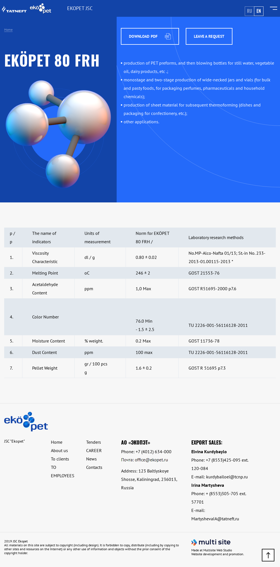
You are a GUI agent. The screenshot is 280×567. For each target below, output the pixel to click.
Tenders (93, 442)
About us (59, 450)
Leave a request (209, 36)
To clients (60, 459)
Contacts (94, 467)
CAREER (94, 450)
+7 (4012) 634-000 (153, 451)
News (91, 459)
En (259, 11)
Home (8, 29)
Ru (249, 11)
